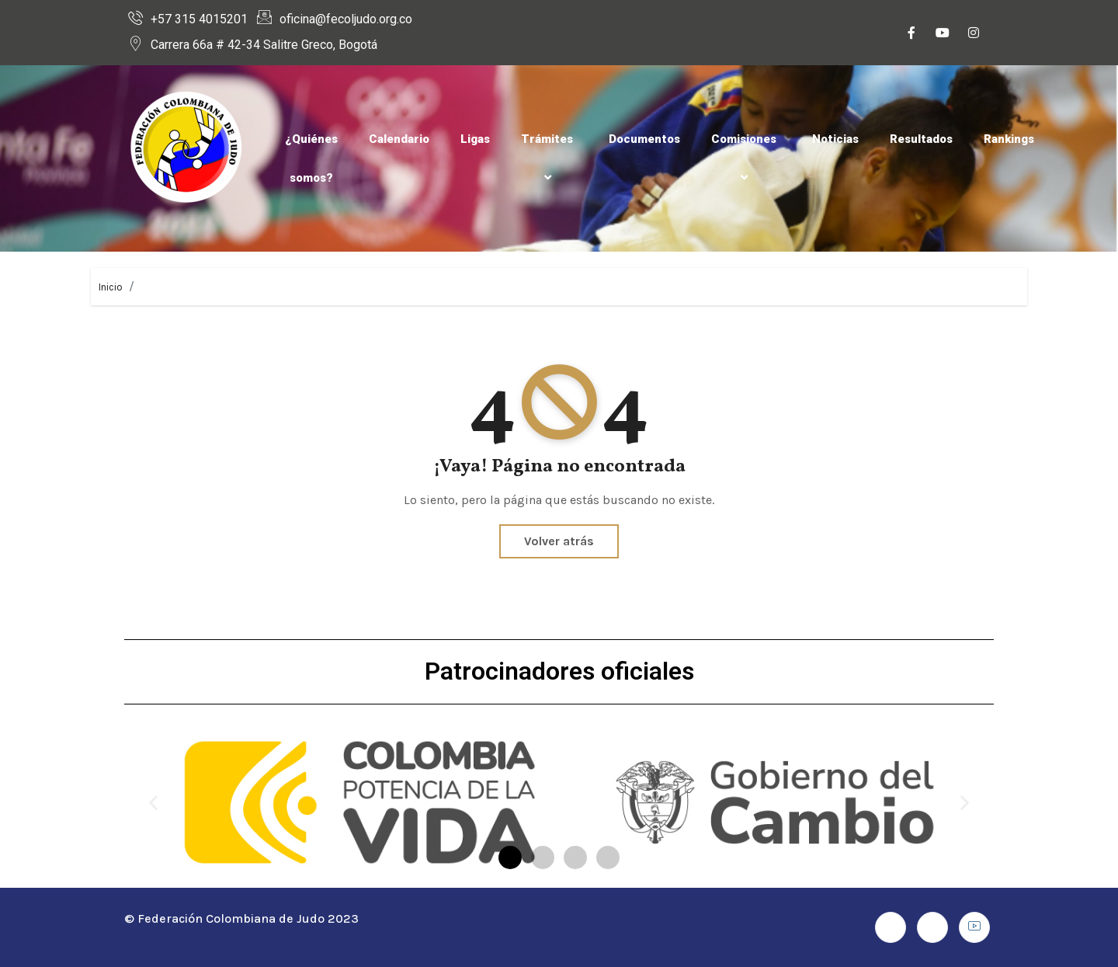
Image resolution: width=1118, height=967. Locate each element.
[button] (153, 802)
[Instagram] (973, 34)
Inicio (111, 287)
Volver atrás (559, 541)
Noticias (835, 139)
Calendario (399, 139)
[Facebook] (911, 34)
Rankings (1009, 139)
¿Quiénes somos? (311, 158)
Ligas (475, 139)
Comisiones (746, 158)
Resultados (921, 139)
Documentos (644, 139)
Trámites (549, 158)
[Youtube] (942, 34)
